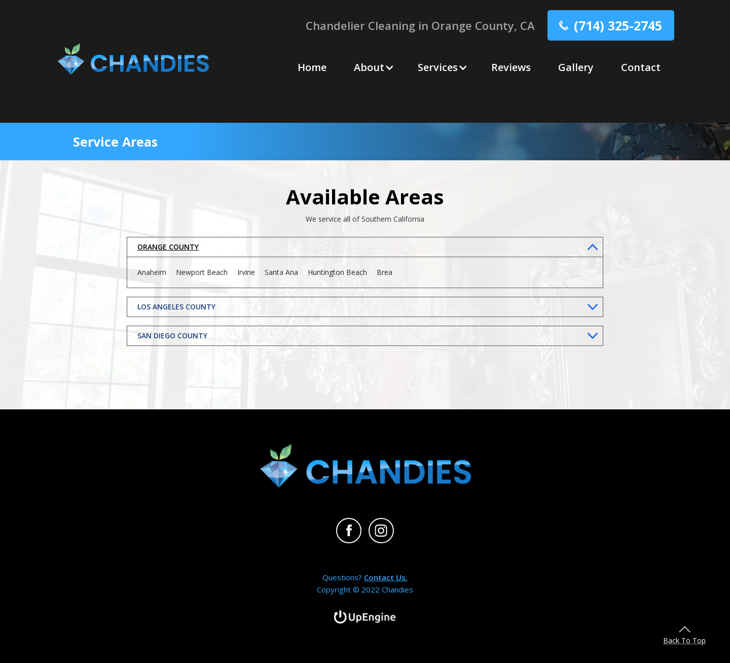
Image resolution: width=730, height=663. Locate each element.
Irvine (246, 272)
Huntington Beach (337, 272)
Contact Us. (386, 577)
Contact (641, 67)
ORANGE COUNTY (168, 247)
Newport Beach (202, 272)
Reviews (511, 67)
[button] (372, 67)
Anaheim (151, 272)
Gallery (576, 67)
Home (312, 67)
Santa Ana (281, 272)
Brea (384, 272)
